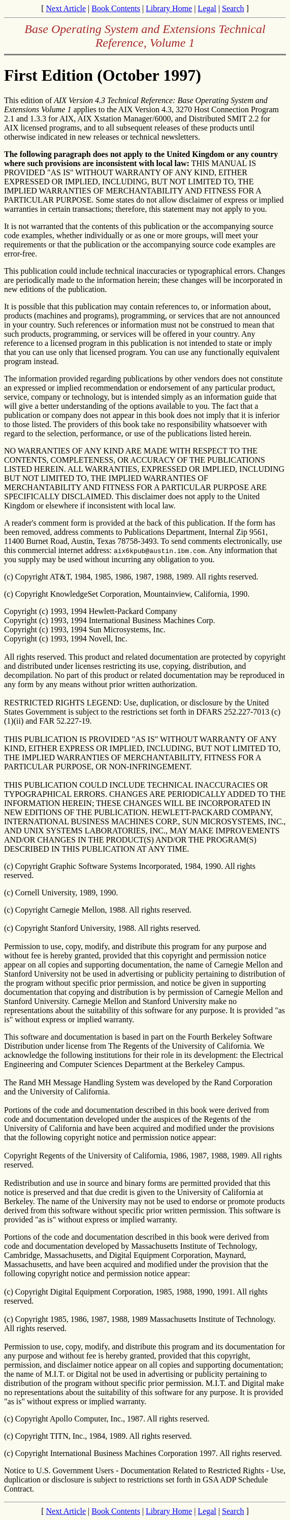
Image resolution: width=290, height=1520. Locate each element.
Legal (207, 8)
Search (233, 8)
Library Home (169, 8)
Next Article (66, 8)
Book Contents (115, 8)
